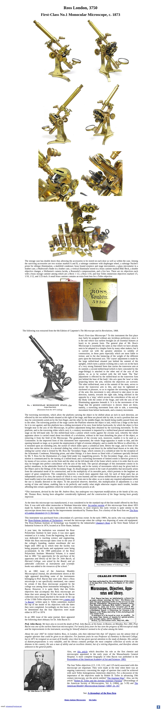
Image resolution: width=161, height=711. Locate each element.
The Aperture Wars (115, 678)
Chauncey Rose (103, 523)
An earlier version (96, 505)
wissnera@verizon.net (14, 706)
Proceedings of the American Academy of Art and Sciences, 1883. (96, 659)
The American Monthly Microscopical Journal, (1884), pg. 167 (102, 684)
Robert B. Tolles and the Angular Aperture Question (98, 680)
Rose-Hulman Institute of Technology (45, 520)
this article (82, 651)
